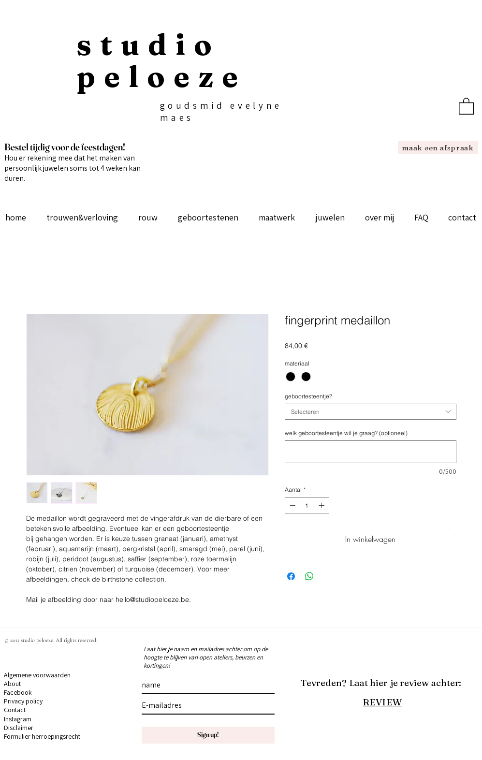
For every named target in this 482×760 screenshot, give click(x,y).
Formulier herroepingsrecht (42, 736)
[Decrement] (291, 505)
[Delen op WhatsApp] (309, 576)
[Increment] (322, 505)
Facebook (18, 692)
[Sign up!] (208, 735)
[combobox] (370, 412)
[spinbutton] (307, 505)
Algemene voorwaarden (37, 675)
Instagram (17, 719)
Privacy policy (23, 701)
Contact (15, 709)
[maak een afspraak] (438, 147)
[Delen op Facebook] (291, 576)
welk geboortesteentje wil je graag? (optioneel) (346, 433)
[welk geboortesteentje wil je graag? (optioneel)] (370, 452)
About (12, 683)
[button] (466, 106)
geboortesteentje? (308, 396)
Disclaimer (18, 727)
